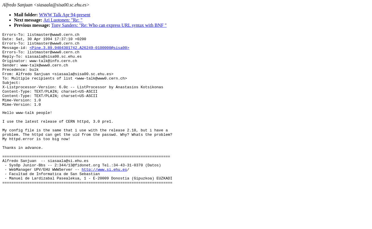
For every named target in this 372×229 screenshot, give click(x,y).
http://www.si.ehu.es (104, 196)
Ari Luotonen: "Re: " (62, 19)
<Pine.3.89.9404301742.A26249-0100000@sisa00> (79, 51)
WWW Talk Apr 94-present (64, 14)
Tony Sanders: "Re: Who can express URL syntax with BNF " (109, 25)
